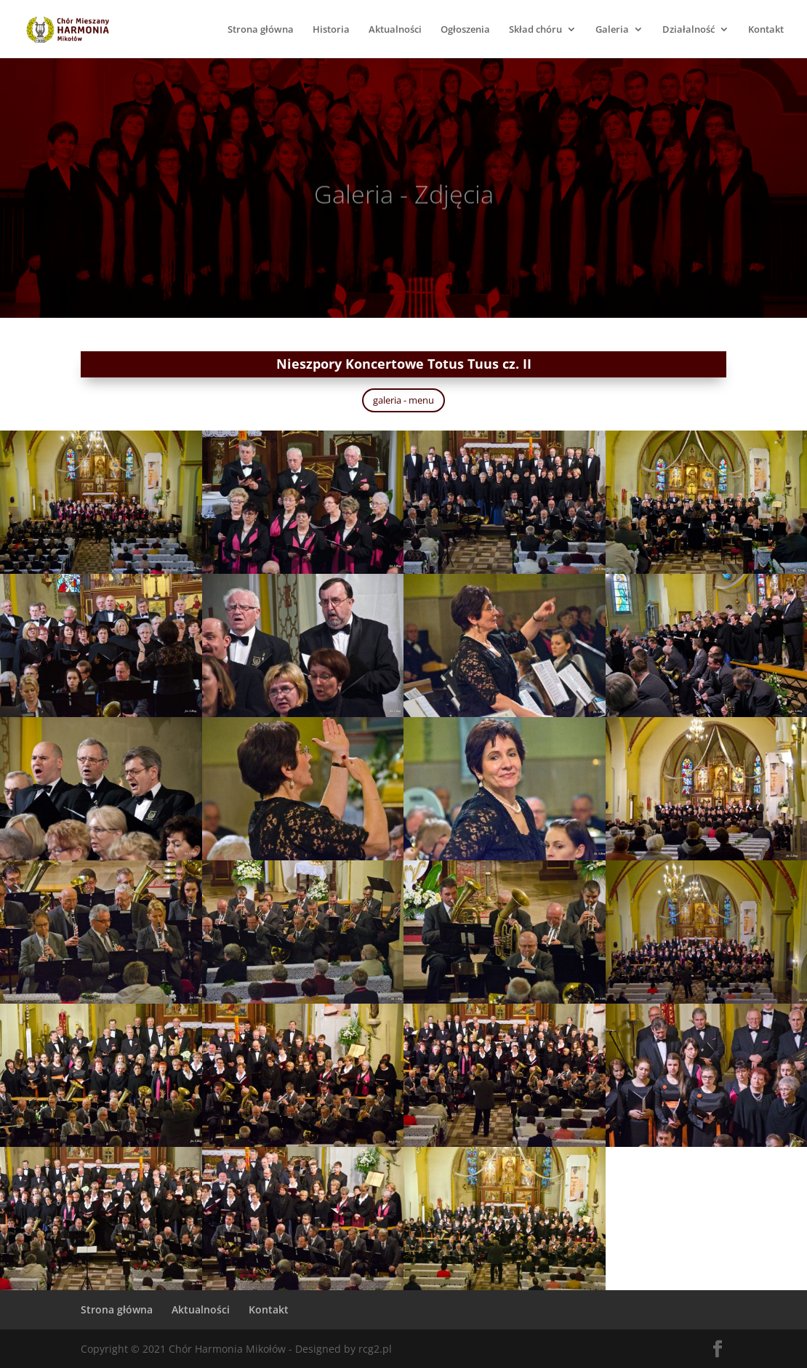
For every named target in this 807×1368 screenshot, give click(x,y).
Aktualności (395, 30)
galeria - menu (403, 400)
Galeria (612, 30)
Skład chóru (535, 30)
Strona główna (261, 30)
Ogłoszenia (465, 30)
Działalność (688, 30)
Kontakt (766, 30)
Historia (331, 30)
